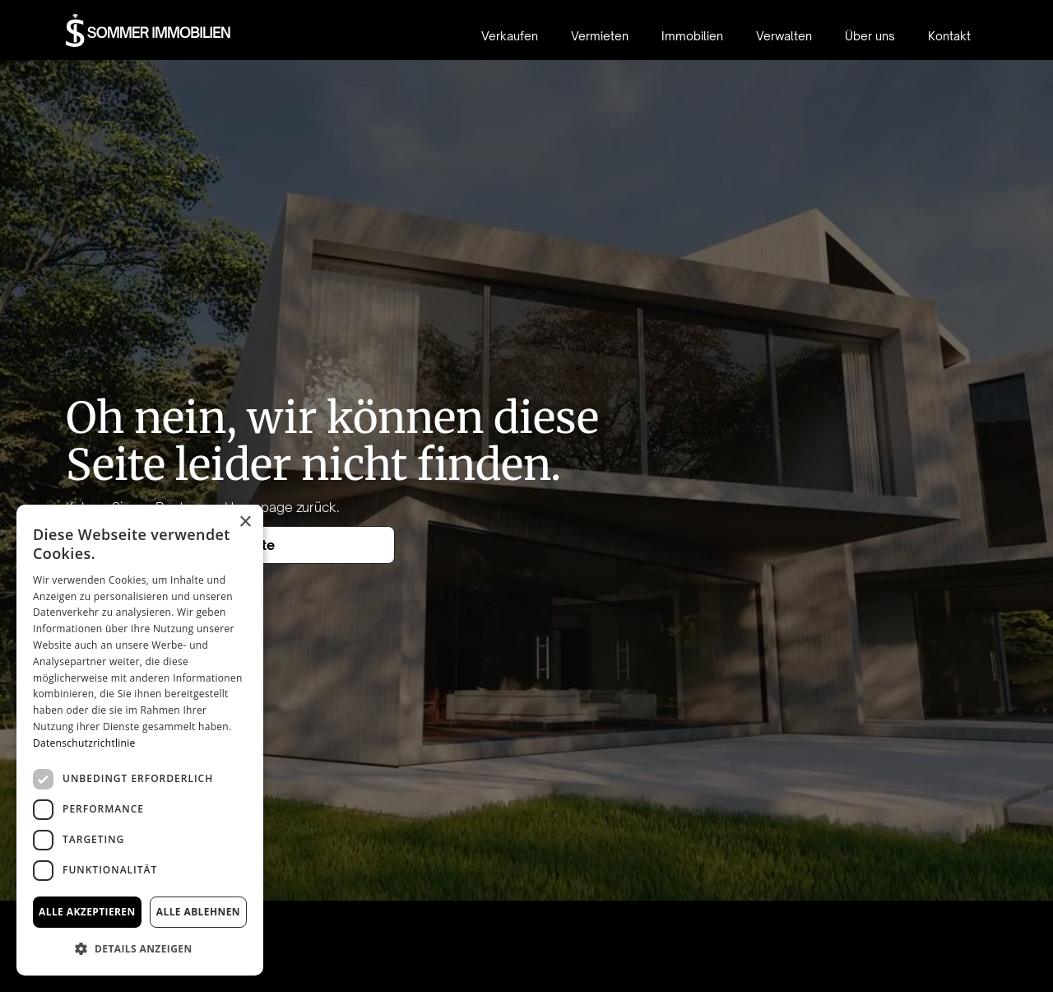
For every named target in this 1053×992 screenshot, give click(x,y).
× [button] (245, 522)
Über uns (870, 36)
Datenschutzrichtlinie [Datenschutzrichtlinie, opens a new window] (84, 743)
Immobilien (692, 36)
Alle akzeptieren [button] (87, 912)
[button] (140, 948)
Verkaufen (509, 36)
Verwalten (784, 36)
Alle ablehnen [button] (198, 912)
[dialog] (139, 740)
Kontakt (949, 36)
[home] (148, 30)
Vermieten (600, 36)
